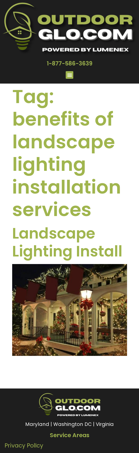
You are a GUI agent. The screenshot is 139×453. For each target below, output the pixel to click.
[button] (69, 75)
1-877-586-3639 (69, 63)
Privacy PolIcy (24, 446)
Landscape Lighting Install (67, 242)
